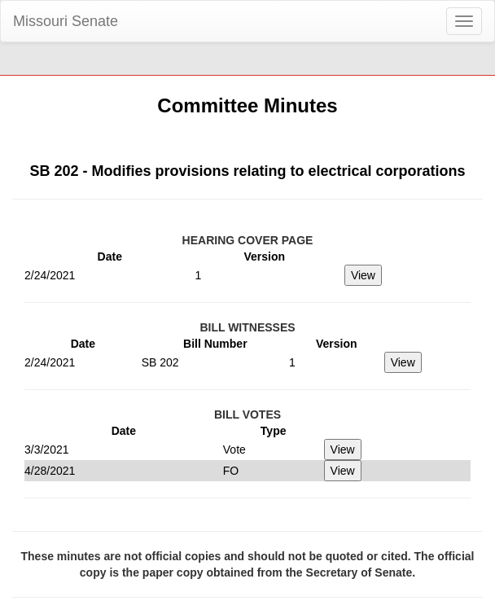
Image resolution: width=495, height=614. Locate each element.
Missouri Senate (65, 21)
